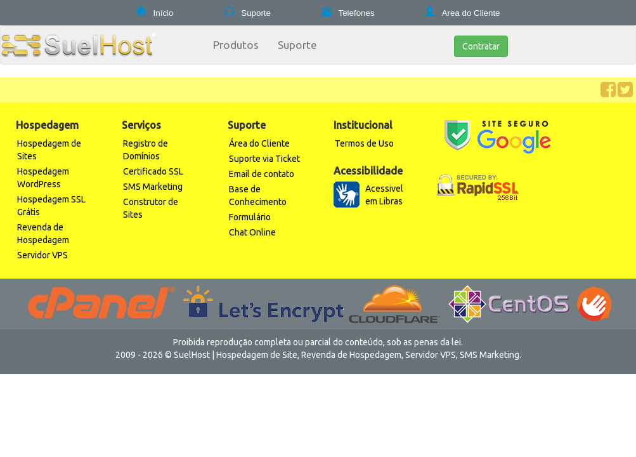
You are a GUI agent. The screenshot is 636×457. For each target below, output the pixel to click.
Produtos (236, 45)
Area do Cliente (470, 13)
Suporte (255, 13)
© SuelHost (187, 355)
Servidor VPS (42, 255)
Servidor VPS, (431, 355)
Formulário (250, 217)
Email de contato (261, 174)
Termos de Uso (364, 143)
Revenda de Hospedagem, (352, 355)
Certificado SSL (153, 171)
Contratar (481, 46)
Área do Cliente (259, 143)
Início (162, 13)
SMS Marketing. (490, 355)
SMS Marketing (153, 187)
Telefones (355, 13)
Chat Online (252, 232)
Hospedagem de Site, (257, 355)
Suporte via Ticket (264, 159)
